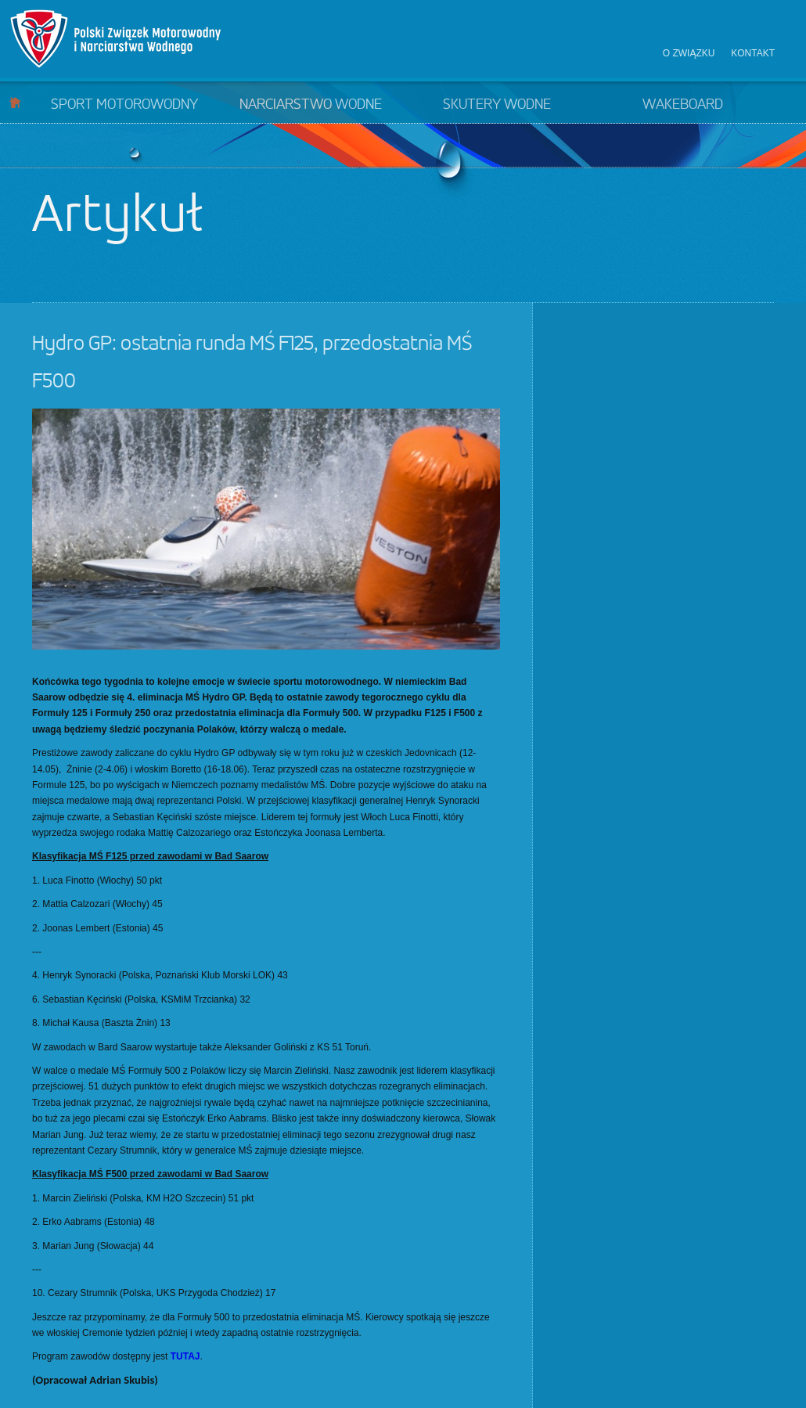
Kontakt (753, 53)
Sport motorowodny (124, 105)
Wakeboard (682, 105)
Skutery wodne (497, 105)
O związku (689, 53)
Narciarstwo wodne (310, 105)
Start (15, 102)
